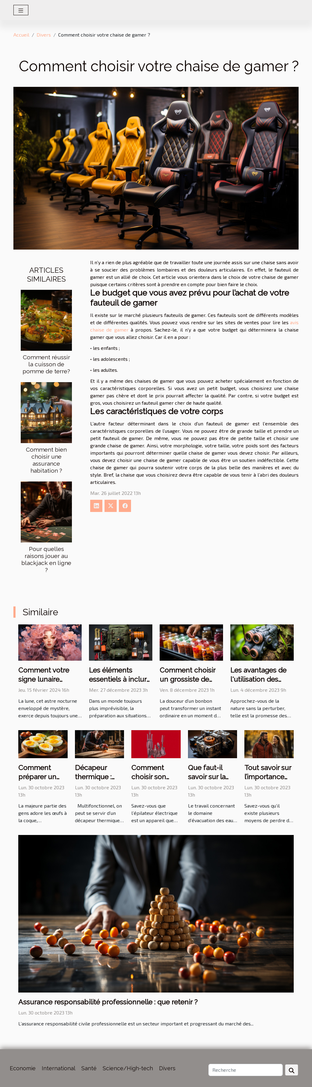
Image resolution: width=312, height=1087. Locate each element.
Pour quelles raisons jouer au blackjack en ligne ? (46, 559)
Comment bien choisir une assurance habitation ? (46, 460)
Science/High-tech (128, 1068)
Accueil (21, 34)
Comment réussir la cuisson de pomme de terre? (46, 364)
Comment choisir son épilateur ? (148, 776)
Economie (23, 1068)
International (58, 1068)
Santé (89, 1068)
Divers (44, 34)
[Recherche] (245, 1070)
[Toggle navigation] (20, 10)
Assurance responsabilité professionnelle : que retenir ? (107, 1002)
